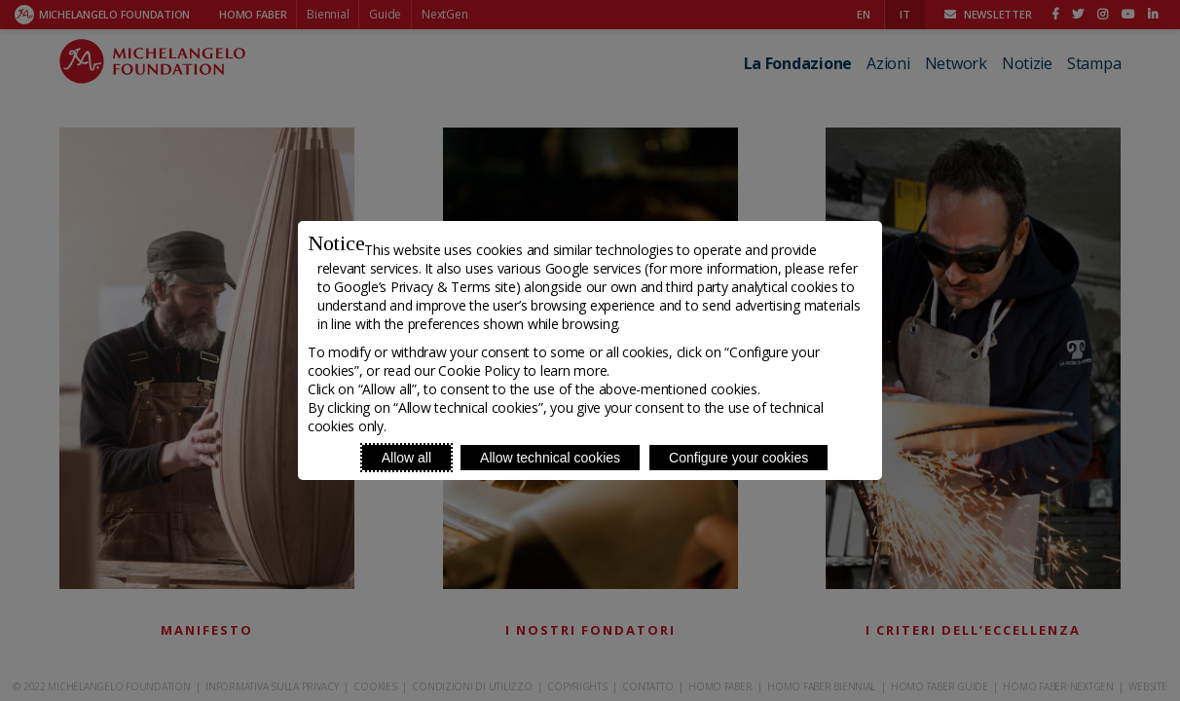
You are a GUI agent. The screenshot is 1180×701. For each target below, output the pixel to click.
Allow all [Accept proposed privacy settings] (406, 457)
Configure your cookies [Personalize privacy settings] (738, 457)
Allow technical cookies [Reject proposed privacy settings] (550, 457)
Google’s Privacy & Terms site (424, 286)
